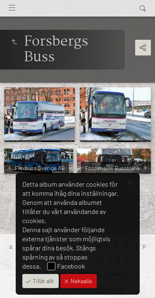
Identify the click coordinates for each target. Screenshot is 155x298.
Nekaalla (80, 280)
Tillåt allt (42, 280)
